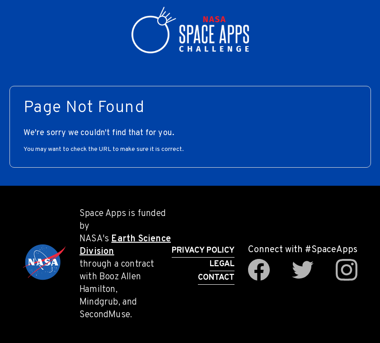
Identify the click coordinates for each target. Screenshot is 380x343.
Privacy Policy (203, 250)
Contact (216, 278)
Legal (222, 264)
